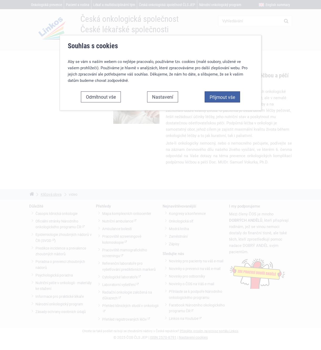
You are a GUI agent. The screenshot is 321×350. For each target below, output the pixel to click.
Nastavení (162, 97)
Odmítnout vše (101, 97)
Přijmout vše (222, 97)
